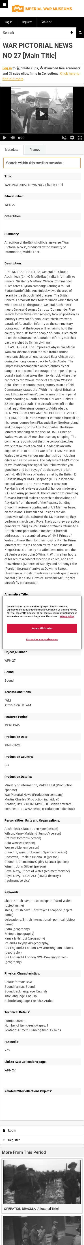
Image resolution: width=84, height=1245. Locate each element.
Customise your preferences (42, 639)
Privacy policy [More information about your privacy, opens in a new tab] (67, 616)
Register (27, 22)
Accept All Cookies (42, 628)
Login (9, 1130)
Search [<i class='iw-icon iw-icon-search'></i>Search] (80, 32)
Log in (8, 22)
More (44, 22)
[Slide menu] (4, 4)
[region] (42, 622)
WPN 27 (10, 1070)
